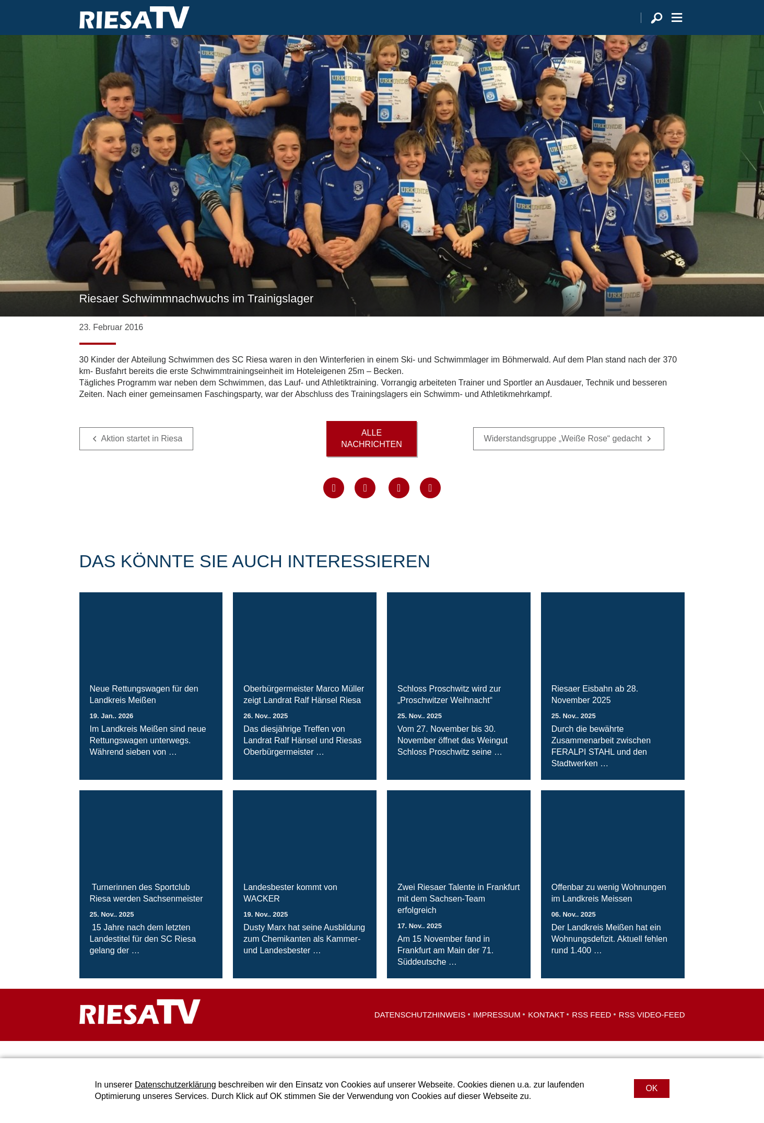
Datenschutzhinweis (420, 1031)
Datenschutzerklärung (175, 1084)
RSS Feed (591, 1031)
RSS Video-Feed (652, 1031)
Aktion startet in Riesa (142, 455)
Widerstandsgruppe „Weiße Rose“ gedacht (563, 455)
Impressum (497, 1031)
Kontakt (546, 1031)
